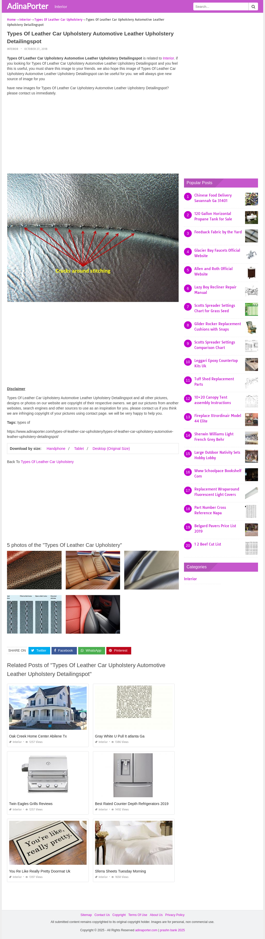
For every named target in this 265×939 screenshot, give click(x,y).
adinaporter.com (146, 930)
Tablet (79, 448)
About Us (156, 915)
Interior (61, 6)
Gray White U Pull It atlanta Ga (119, 736)
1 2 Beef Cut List (207, 544)
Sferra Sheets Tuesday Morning (120, 871)
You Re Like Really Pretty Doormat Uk (39, 871)
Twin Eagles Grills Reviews (31, 804)
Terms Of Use (137, 915)
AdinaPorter (27, 6)
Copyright (119, 915)
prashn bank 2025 (172, 930)
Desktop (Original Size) (111, 448)
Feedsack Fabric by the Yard (218, 232)
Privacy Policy (175, 915)
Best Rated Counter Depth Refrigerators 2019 (131, 804)
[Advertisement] (93, 136)
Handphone (56, 448)
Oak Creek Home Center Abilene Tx (38, 736)
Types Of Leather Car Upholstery (47, 462)
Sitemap (86, 915)
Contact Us (102, 915)
